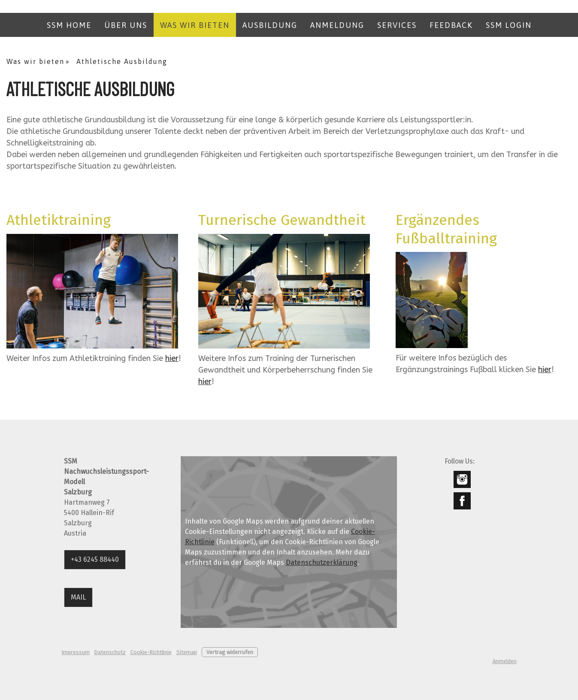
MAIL (78, 597)
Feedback (451, 25)
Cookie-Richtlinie (151, 652)
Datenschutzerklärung (321, 562)
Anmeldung (337, 25)
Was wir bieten (195, 25)
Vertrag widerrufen (229, 652)
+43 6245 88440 (95, 559)
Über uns (125, 25)
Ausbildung (269, 25)
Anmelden (505, 661)
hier (172, 358)
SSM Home (69, 25)
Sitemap (186, 652)
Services (397, 25)
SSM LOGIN (509, 25)
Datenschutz (110, 652)
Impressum (76, 652)
